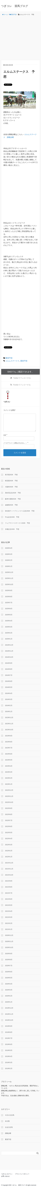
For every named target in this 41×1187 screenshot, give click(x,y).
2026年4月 (8, 551)
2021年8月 (8, 890)
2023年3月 (8, 775)
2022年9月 (8, 812)
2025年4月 (8, 624)
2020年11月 (9, 945)
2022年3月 (8, 848)
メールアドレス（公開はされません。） (15, 446)
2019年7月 (8, 1042)
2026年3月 (8, 558)
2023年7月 (8, 751)
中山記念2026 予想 (12, 520)
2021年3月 (8, 921)
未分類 (7, 1124)
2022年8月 (8, 818)
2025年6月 (8, 612)
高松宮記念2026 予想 (13, 496)
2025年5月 (8, 618)
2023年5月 (8, 763)
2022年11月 (9, 800)
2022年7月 (8, 824)
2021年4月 (8, 915)
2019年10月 (9, 1023)
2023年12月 (9, 721)
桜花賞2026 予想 (11, 484)
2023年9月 (8, 739)
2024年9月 (8, 666)
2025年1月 (8, 642)
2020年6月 (8, 975)
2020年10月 (9, 951)
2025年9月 (8, 594)
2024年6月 (8, 685)
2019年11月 (9, 1017)
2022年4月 (8, 842)
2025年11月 (9, 582)
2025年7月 (8, 606)
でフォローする (22, 378)
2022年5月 (8, 836)
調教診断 (8, 1137)
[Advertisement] (20, 37)
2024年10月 (9, 660)
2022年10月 (9, 806)
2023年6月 (8, 757)
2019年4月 (8, 1060)
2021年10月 (9, 878)
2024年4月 (8, 697)
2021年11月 (9, 872)
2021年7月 (8, 896)
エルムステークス (12, 361)
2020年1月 (8, 1005)
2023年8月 (8, 745)
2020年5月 (8, 981)
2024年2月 (8, 709)
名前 (4, 438)
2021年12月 (9, 866)
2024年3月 (8, 703)
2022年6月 (8, 830)
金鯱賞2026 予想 (11, 508)
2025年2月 (8, 636)
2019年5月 (8, 1054)
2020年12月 (9, 939)
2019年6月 (8, 1048)
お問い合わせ (5, 1180)
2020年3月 (8, 993)
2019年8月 (8, 1036)
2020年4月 (8, 987)
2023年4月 (8, 769)
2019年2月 (8, 1072)
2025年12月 (9, 576)
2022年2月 (8, 854)
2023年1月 (8, 787)
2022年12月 (9, 794)
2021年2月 (8, 927)
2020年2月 (8, 999)
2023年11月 (9, 727)
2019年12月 (9, 1011)
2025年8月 (8, 600)
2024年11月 (9, 654)
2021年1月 (8, 933)
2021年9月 (8, 884)
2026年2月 (8, 564)
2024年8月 (8, 672)
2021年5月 (8, 909)
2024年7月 (8, 679)
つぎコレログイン (6, 1177)
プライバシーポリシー (22, 1177)
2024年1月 (8, 715)
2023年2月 (8, 781)
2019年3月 (8, 1066)
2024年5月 (8, 691)
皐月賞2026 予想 (11, 478)
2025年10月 (9, 588)
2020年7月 (8, 969)
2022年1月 (8, 860)
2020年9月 (8, 957)
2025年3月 (8, 630)
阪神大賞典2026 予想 (13, 502)
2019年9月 (8, 1029)
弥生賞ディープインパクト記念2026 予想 (19, 514)
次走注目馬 (9, 1131)
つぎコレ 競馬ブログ (14, 5)
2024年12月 (9, 648)
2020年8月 (8, 963)
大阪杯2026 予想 (11, 490)
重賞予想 (8, 358)
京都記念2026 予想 (12, 533)
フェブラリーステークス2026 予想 (17, 526)
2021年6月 (8, 902)
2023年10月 (9, 733)
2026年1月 (8, 570)
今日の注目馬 (9, 1118)
